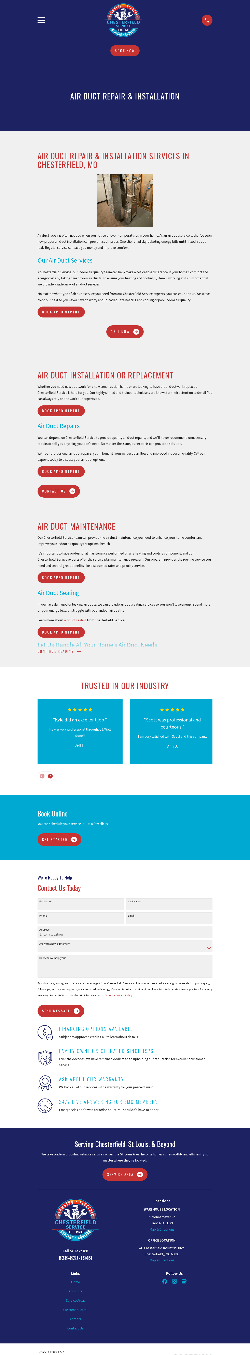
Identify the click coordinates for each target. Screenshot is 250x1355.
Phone (43, 916)
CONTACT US (58, 491)
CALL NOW (125, 332)
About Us (75, 1292)
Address (44, 930)
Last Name (134, 902)
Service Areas (75, 1301)
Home (75, 1283)
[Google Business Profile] (184, 1282)
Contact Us (75, 1329)
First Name (45, 902)
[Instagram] (174, 1282)
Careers (75, 1320)
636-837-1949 (75, 1258)
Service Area (125, 1175)
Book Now (125, 50)
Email (131, 916)
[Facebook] (164, 1282)
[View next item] (50, 777)
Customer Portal (75, 1310)
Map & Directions (162, 1230)
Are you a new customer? (54, 944)
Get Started (59, 840)
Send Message (61, 1012)
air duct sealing (75, 620)
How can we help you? (52, 959)
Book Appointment (61, 311)
